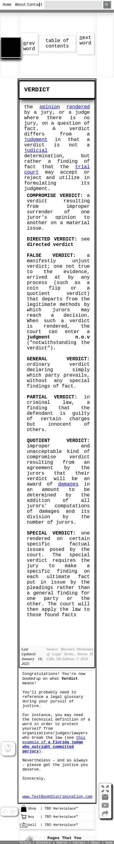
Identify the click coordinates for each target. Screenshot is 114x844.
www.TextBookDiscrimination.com (57, 796)
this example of (53, 744)
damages (68, 484)
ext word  (85, 40)
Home (6, 5)
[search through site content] (73, 5)
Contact (30, 5)
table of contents (57, 43)
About (18, 5)
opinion (50, 107)
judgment (36, 139)
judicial (36, 150)
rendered (78, 107)
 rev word (29, 46)
